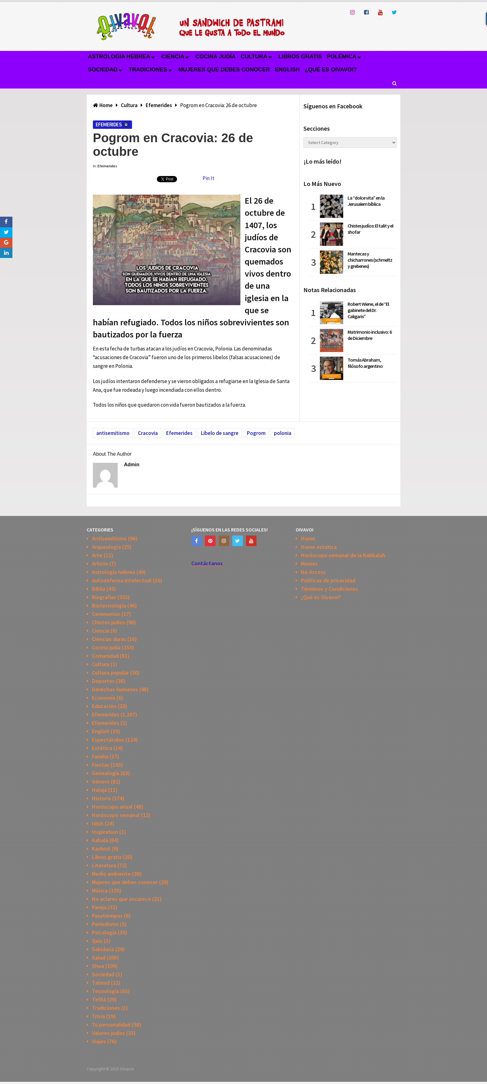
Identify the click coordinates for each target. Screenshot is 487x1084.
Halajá (99, 789)
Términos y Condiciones (329, 588)
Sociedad (102, 69)
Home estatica (319, 546)
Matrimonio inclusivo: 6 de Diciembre (370, 335)
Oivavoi (127, 1069)
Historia (101, 798)
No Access (313, 572)
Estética (102, 748)
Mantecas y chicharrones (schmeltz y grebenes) (370, 260)
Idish (97, 823)
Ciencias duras (109, 639)
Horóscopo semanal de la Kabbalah (343, 555)
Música (100, 890)
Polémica (341, 56)
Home (308, 538)
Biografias (104, 597)
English (287, 69)
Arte (97, 555)
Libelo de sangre (220, 433)
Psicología (104, 932)
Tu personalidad (111, 1024)
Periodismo (105, 924)
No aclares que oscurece (121, 898)
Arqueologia (106, 546)
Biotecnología (109, 605)
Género (101, 781)
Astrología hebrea (119, 56)
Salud (98, 957)
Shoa (98, 965)
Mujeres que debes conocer (224, 69)
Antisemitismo (109, 538)
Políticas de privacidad (328, 580)
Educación (104, 706)
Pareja (99, 907)
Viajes (99, 1041)
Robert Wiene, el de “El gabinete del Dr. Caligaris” (368, 310)
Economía (103, 697)
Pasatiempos (107, 915)
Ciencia (172, 56)
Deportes (103, 680)
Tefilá (99, 999)
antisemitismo (113, 433)
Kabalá (100, 840)
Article (100, 563)
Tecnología (105, 991)
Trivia (98, 1016)
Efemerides (109, 124)
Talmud (101, 982)
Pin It (208, 178)
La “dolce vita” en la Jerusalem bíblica (366, 201)
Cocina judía (215, 56)
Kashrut (101, 848)
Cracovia (148, 433)
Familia (100, 756)
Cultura (254, 56)
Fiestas (100, 764)
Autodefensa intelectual (122, 580)
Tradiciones (148, 69)
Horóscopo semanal (116, 815)
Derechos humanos (115, 689)
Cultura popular (110, 672)
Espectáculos (108, 739)
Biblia (98, 588)
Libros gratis (300, 56)
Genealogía (105, 773)
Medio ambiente (111, 873)
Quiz (97, 940)
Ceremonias (106, 613)
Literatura (104, 865)
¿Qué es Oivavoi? (331, 69)
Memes (309, 563)
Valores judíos (108, 1033)
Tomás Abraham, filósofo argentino (365, 363)
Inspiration (105, 831)
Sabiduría (103, 949)
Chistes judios (108, 622)
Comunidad (105, 655)
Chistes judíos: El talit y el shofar (370, 229)
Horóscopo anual (112, 806)
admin (131, 464)
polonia (282, 433)
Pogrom (256, 433)
